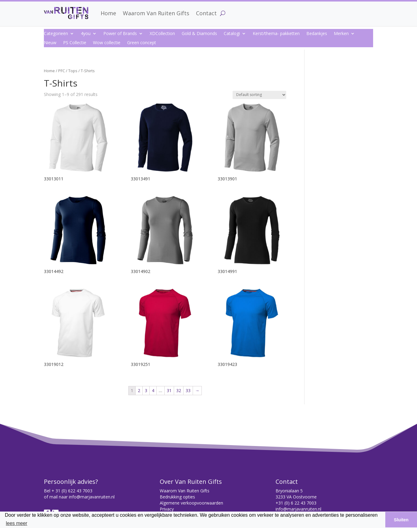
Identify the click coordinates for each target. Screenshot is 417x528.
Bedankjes (316, 33)
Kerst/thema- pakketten (276, 33)
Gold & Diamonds (199, 33)
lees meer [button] (16, 523)
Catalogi (232, 33)
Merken (341, 33)
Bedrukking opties (177, 497)
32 (178, 390)
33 (188, 390)
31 (169, 390)
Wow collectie (106, 43)
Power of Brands (120, 33)
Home (108, 13)
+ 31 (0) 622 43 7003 (72, 491)
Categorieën (56, 33)
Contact (206, 13)
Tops (72, 70)
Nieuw (50, 43)
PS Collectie (74, 43)
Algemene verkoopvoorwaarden (191, 503)
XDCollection (162, 33)
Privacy (167, 509)
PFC (61, 70)
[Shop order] (259, 95)
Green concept (141, 43)
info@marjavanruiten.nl (92, 497)
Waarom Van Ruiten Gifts (156, 13)
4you (86, 33)
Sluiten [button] (401, 519)
